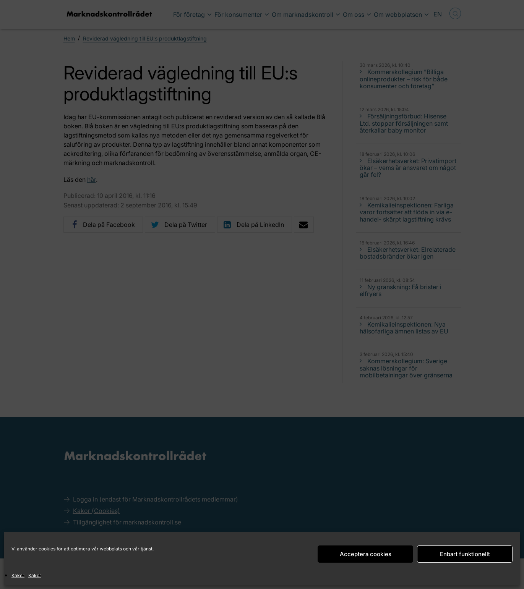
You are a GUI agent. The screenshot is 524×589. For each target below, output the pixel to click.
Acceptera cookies (365, 554)
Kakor (17, 575)
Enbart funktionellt (465, 554)
